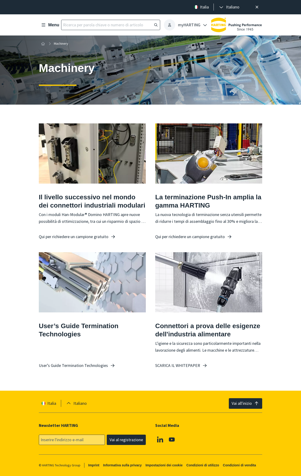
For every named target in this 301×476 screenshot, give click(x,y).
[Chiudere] (257, 7)
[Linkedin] (160, 439)
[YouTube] (172, 439)
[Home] (43, 43)
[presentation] (229, 7)
